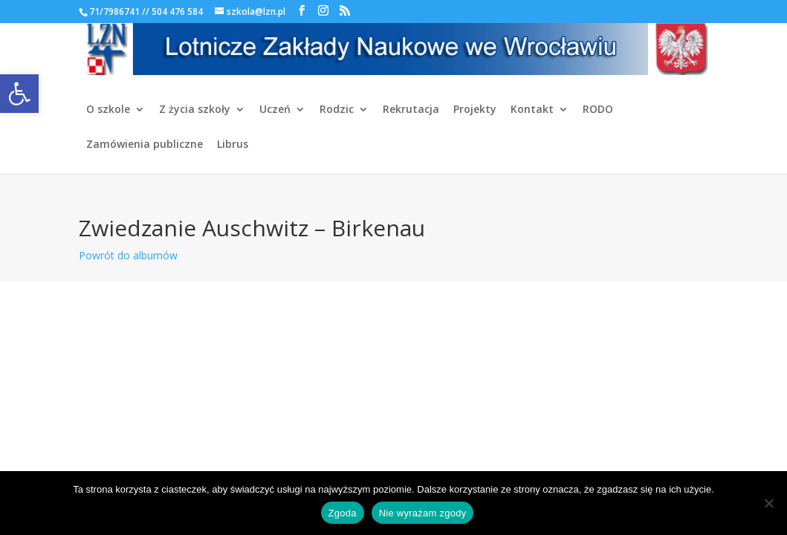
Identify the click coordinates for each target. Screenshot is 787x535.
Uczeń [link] (275, 110)
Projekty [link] (474, 110)
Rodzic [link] (337, 110)
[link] (19, 93)
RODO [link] (598, 110)
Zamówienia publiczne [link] (144, 145)
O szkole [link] (108, 110)
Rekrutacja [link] (411, 110)
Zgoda (342, 513)
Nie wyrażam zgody (423, 513)
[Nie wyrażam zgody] (768, 503)
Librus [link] (232, 145)
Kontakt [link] (532, 110)
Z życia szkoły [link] (194, 110)
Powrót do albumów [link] (128, 255)
